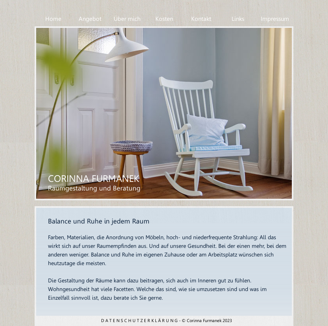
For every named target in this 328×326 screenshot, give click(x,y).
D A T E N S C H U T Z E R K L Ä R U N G (139, 320)
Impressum (275, 18)
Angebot (90, 18)
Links (238, 18)
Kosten (164, 18)
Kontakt (201, 18)
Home (53, 18)
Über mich (127, 18)
